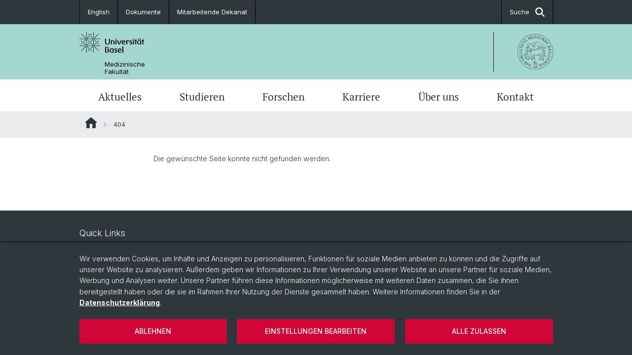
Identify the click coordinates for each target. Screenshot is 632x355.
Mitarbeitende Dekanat (212, 12)
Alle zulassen (479, 331)
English (99, 12)
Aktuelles (120, 97)
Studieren (202, 97)
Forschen (283, 97)
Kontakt (515, 97)
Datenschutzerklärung (119, 302)
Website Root (91, 122)
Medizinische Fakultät (125, 68)
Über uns (438, 97)
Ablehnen (153, 331)
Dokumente (143, 12)
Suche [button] (527, 12)
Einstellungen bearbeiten (316, 331)
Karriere (361, 97)
